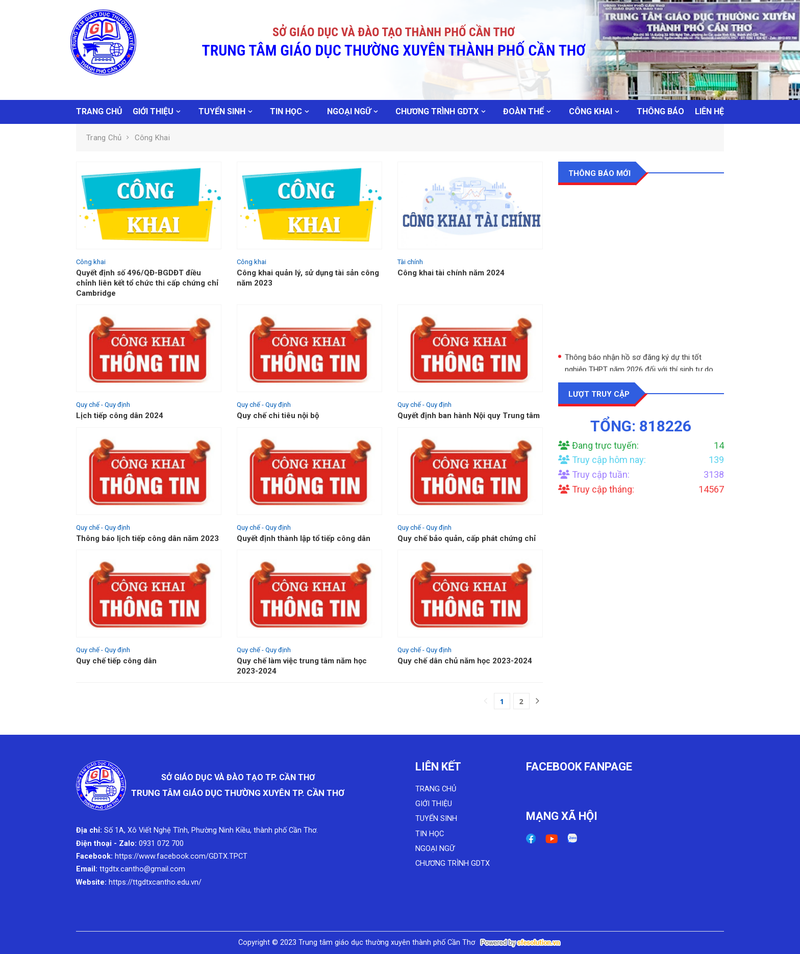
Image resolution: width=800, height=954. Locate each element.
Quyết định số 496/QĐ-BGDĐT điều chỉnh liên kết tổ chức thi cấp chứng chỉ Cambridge (147, 283)
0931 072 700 (161, 843)
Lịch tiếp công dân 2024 (119, 415)
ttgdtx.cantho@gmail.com (142, 869)
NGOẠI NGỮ (349, 111)
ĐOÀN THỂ (523, 111)
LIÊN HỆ (709, 111)
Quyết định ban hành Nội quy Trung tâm (468, 415)
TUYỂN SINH (221, 111)
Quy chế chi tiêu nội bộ (278, 415)
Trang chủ (103, 137)
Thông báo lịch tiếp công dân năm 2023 (147, 538)
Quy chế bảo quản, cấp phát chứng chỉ (466, 538)
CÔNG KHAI (590, 111)
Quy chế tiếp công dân (116, 660)
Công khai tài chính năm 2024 (451, 272)
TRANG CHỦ (99, 111)
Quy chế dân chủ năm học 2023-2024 (464, 660)
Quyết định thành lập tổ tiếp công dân (303, 538)
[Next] (538, 701)
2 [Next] (521, 701)
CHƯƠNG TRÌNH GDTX (437, 111)
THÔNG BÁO (660, 111)
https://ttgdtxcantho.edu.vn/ (155, 882)
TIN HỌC (286, 111)
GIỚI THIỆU (153, 111)
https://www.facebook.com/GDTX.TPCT (181, 856)
